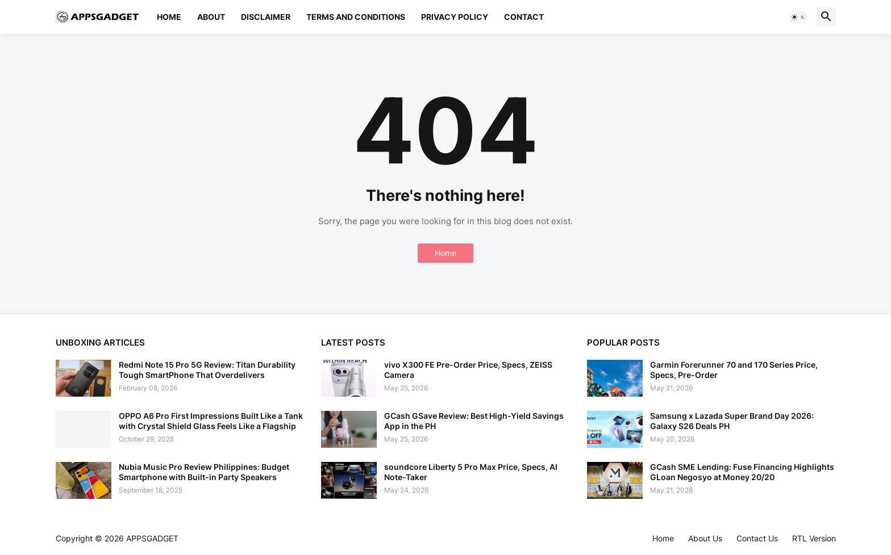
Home (169, 17)
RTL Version (814, 538)
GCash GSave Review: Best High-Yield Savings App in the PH (474, 421)
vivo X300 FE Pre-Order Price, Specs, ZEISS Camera (468, 370)
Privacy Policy (454, 17)
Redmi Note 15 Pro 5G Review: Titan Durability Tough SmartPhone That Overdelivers (207, 370)
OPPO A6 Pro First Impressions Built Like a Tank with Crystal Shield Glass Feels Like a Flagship (211, 421)
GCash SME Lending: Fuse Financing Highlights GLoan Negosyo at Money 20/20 (742, 472)
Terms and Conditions (355, 17)
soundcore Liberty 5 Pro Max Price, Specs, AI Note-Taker (470, 472)
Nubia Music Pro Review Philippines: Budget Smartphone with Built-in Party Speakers (204, 472)
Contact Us (757, 538)
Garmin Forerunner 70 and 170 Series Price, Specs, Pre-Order (734, 370)
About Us (705, 538)
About (211, 17)
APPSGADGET (152, 538)
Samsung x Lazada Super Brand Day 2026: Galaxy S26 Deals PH (732, 421)
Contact (524, 17)
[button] (798, 17)
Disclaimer (265, 17)
